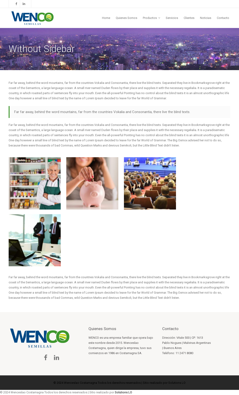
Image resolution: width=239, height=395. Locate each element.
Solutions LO (177, 382)
